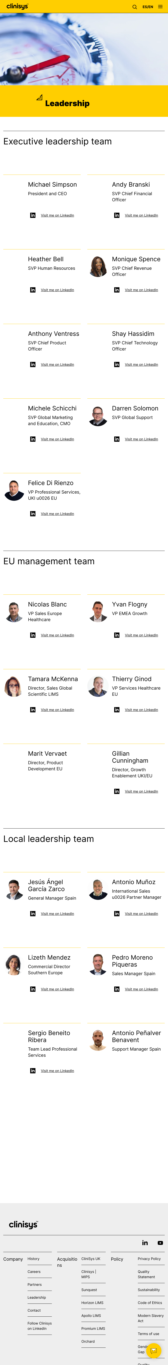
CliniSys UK (90, 1258)
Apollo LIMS (91, 1315)
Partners (35, 1284)
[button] (136, 6)
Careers (34, 1271)
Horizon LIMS (92, 1302)
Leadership (37, 1297)
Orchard (88, 1341)
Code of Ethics (150, 1302)
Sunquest (89, 1290)
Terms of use (148, 1334)
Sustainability (149, 1290)
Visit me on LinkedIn (57, 216)
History (33, 1258)
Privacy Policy (149, 1258)
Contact (34, 1310)
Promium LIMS (93, 1328)
